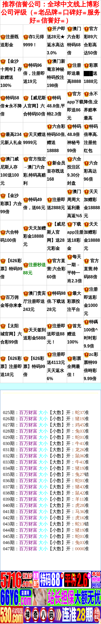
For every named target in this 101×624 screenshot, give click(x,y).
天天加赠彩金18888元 (34, 236)
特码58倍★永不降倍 (11, 106)
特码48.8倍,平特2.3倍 (56, 106)
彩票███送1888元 (91, 73)
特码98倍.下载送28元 (56, 301)
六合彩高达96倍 (91, 171)
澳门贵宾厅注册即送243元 (34, 301)
